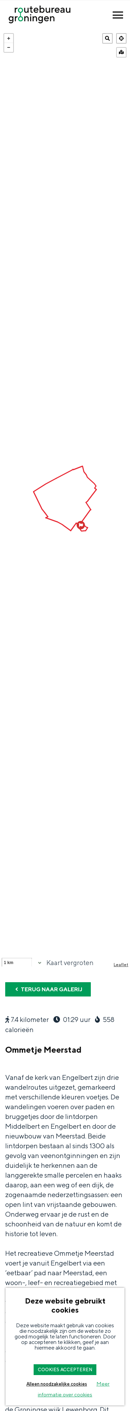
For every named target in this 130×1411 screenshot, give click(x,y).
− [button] (8, 47)
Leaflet (121, 964)
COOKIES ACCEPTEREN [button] (65, 1369)
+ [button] (8, 38)
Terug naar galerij (48, 989)
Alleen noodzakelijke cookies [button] (56, 1384)
